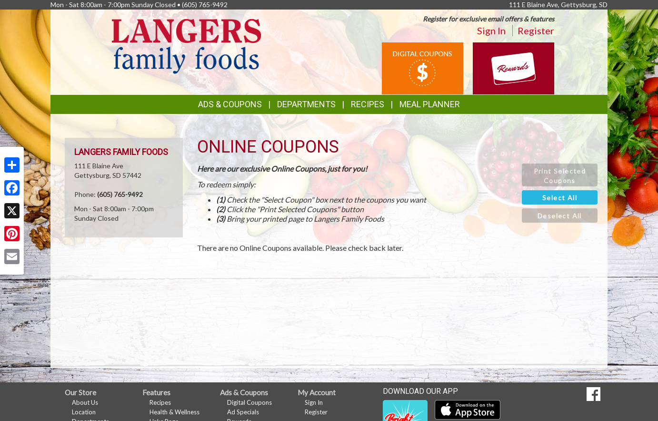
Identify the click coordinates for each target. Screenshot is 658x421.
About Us (85, 402)
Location (84, 412)
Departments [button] (306, 104)
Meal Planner (429, 104)
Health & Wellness (174, 412)
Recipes (367, 104)
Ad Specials (243, 412)
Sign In (491, 30)
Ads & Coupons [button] (230, 104)
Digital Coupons (249, 402)
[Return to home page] (186, 45)
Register (536, 30)
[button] (560, 175)
